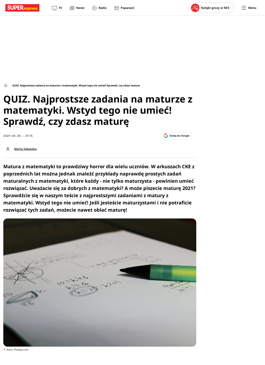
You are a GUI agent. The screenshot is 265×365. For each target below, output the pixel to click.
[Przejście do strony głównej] (22, 8)
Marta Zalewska (25, 149)
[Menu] (249, 8)
